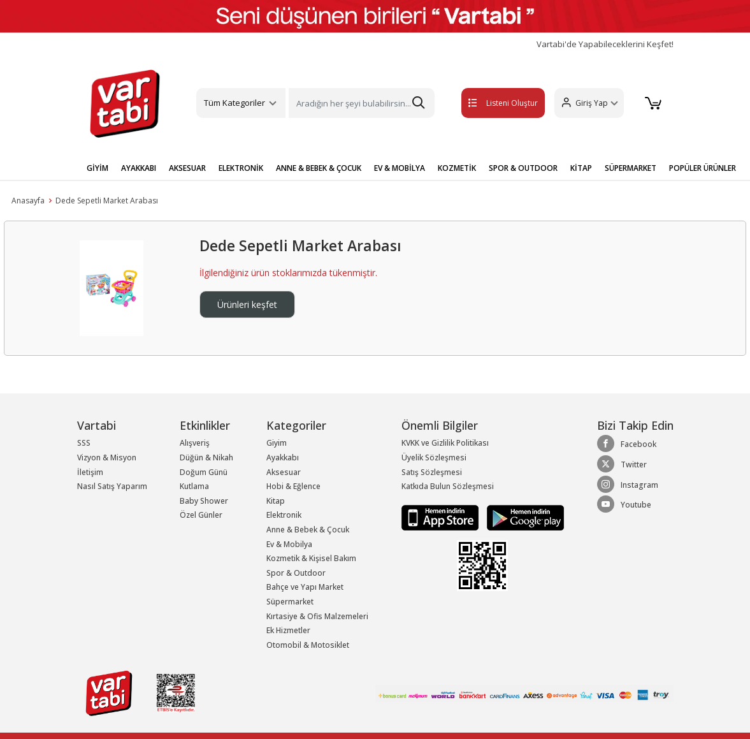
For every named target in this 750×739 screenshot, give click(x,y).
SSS (83, 442)
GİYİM (97, 168)
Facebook (626, 443)
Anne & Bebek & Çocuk (307, 529)
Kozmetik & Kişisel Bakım (311, 558)
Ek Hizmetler (288, 630)
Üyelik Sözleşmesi (433, 457)
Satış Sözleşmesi (431, 472)
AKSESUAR (187, 168)
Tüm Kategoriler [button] (234, 102)
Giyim (276, 442)
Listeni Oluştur (488, 103)
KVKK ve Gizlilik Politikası (445, 442)
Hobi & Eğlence (293, 486)
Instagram (627, 484)
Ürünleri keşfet (247, 304)
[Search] (362, 103)
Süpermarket (290, 601)
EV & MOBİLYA (399, 168)
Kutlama (194, 486)
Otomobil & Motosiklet (307, 645)
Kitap (275, 500)
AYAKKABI (138, 168)
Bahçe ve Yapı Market (304, 587)
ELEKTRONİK (241, 168)
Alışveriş (195, 442)
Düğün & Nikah (206, 457)
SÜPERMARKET (630, 168)
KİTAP (581, 168)
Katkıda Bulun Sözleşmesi (447, 486)
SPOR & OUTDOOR (523, 168)
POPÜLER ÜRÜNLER (702, 168)
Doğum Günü (203, 472)
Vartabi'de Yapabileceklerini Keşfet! (605, 44)
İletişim (90, 472)
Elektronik (283, 514)
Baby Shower (204, 500)
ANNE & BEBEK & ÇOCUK (318, 168)
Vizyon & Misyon (106, 457)
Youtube (624, 504)
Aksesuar (283, 472)
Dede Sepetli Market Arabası (106, 200)
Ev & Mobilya (289, 544)
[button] (586, 103)
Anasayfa (28, 200)
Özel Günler (201, 514)
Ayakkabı (282, 457)
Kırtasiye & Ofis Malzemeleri (317, 616)
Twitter (622, 464)
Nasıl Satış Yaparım (112, 486)
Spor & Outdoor (296, 572)
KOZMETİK (457, 168)
